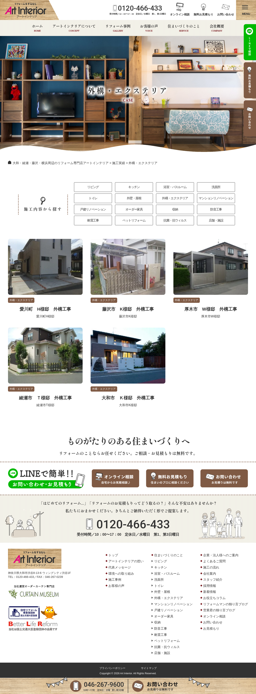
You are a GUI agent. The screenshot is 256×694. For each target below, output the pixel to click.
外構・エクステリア (175, 198)
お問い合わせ (225, 14)
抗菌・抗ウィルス (174, 220)
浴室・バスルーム (174, 187)
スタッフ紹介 (212, 580)
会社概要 (217, 28)
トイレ (93, 198)
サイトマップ (149, 668)
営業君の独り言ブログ (219, 610)
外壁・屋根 (134, 198)
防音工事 (216, 209)
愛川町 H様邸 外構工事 (45, 309)
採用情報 (209, 586)
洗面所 (216, 187)
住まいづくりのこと (184, 28)
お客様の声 (149, 28)
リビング (93, 187)
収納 (175, 209)
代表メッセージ (119, 567)
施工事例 (114, 580)
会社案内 (209, 573)
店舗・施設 (216, 220)
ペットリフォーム (133, 220)
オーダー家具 (134, 209)
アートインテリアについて (74, 28)
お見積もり (211, 629)
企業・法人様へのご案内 (220, 555)
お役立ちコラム (214, 598)
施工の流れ (211, 567)
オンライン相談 (180, 14)
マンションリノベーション (216, 198)
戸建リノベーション (93, 209)
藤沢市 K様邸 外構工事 (128, 309)
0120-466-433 (140, 8)
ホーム (37, 28)
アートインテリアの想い (126, 561)
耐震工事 (93, 220)
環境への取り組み (121, 573)
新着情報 (209, 592)
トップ (113, 555)
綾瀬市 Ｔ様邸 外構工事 (45, 398)
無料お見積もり (203, 14)
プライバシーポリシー (112, 668)
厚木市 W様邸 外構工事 (210, 309)
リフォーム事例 (117, 28)
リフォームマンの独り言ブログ (225, 604)
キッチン (134, 187)
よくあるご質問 (214, 561)
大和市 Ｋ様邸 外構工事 (128, 398)
